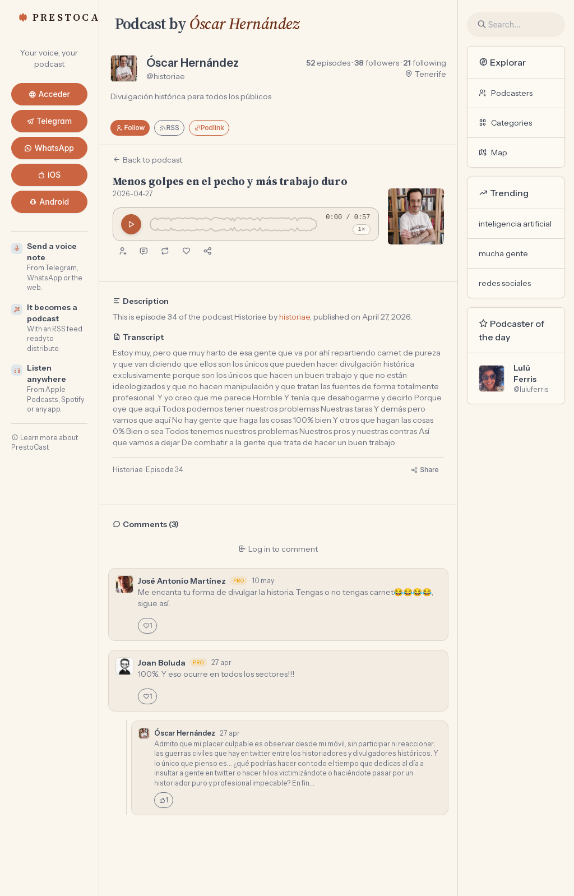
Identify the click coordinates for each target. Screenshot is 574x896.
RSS (169, 127)
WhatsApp (49, 148)
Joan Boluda (162, 663)
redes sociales (505, 283)
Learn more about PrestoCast (44, 442)
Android (49, 201)
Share (424, 469)
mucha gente (503, 253)
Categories (505, 123)
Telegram (49, 121)
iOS (49, 174)
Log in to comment (278, 549)
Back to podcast (147, 160)
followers (376, 63)
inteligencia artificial (515, 224)
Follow (130, 127)
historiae (294, 317)
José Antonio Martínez (182, 581)
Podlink (209, 127)
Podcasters (506, 93)
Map (493, 152)
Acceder (50, 94)
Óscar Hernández (244, 23)
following (424, 63)
